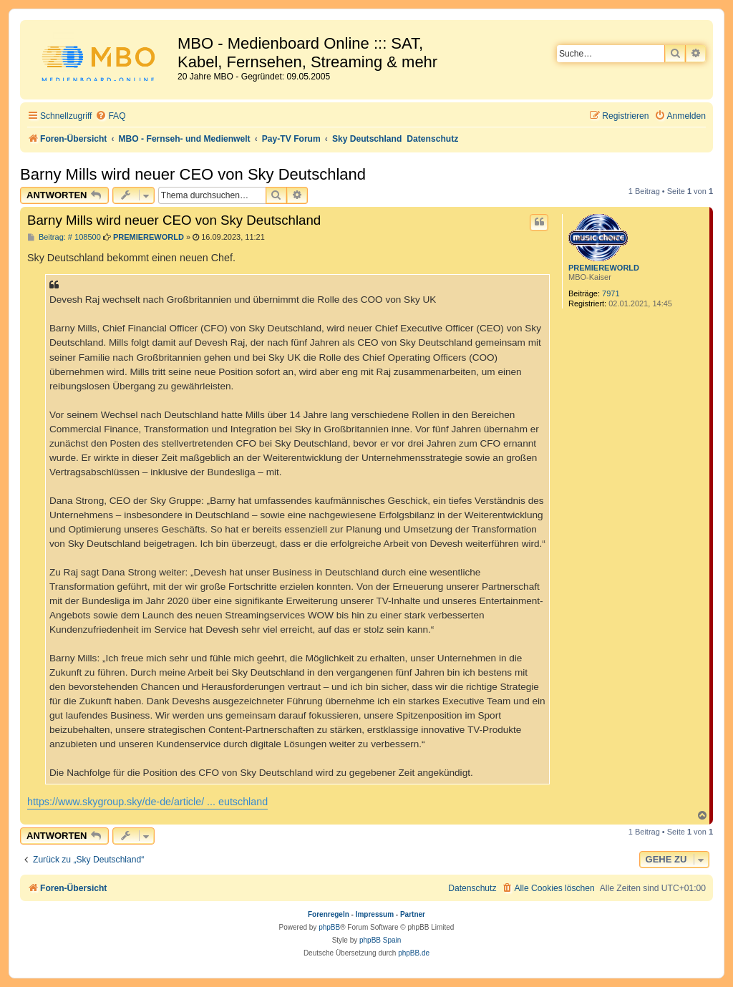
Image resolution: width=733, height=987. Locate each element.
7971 (610, 293)
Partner (412, 914)
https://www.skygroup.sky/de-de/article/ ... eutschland (147, 801)
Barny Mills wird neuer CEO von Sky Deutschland (193, 174)
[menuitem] (110, 116)
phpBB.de (413, 953)
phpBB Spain (380, 940)
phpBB (329, 927)
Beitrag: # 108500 (64, 237)
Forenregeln (328, 914)
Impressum (375, 914)
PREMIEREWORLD (603, 267)
